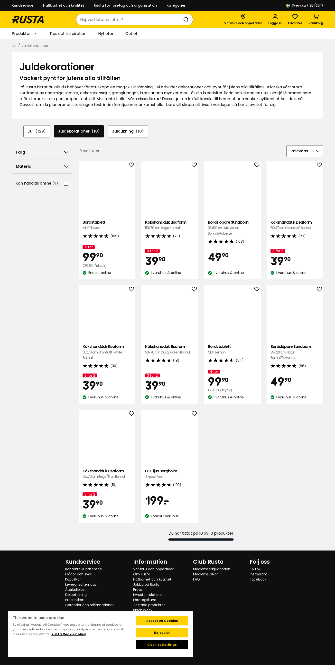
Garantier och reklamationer (89, 605)
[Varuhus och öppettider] (243, 19)
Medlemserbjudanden (211, 569)
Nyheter (106, 33)
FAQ (196, 579)
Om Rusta (141, 574)
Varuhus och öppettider (153, 569)
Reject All (162, 632)
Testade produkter (149, 605)
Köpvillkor (73, 579)
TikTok (255, 569)
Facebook (258, 579)
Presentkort (75, 599)
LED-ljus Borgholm (169, 473)
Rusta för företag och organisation (125, 5)
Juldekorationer (79, 131)
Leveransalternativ (81, 584)
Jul (14, 45)
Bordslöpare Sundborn (232, 228)
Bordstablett (107, 225)
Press (137, 589)
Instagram (258, 574)
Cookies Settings (162, 644)
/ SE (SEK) (304, 5)
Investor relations (147, 594)
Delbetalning (76, 594)
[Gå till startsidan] (28, 19)
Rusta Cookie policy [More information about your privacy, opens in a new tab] (68, 634)
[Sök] (187, 19)
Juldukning (128, 131)
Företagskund (144, 599)
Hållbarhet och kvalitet (63, 5)
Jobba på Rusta (146, 584)
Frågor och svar (78, 574)
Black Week (142, 610)
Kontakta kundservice (83, 569)
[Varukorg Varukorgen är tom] (315, 19)
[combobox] (129, 19)
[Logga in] (275, 19)
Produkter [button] (24, 34)
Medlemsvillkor (205, 574)
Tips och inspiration (67, 33)
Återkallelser (75, 589)
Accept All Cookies (162, 620)
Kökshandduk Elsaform (169, 225)
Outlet (131, 33)
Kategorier (176, 5)
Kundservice (22, 5)
